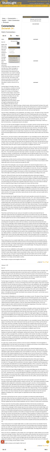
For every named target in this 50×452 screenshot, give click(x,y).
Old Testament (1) (13, 60)
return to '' (43, 262)
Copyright (12, 51)
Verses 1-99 (4, 265)
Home (3, 18)
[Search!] (18, 43)
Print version (12, 49)
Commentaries (12, 18)
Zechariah (6, 22)
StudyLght (9, 3)
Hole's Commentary (13, 20)
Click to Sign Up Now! (42, 1)
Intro (2, 39)
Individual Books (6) (14, 62)
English (4, 20)
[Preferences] (48, 6)
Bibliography (12, 52)
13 (4, 35)
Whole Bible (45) (13, 58)
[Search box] (13, 43)
